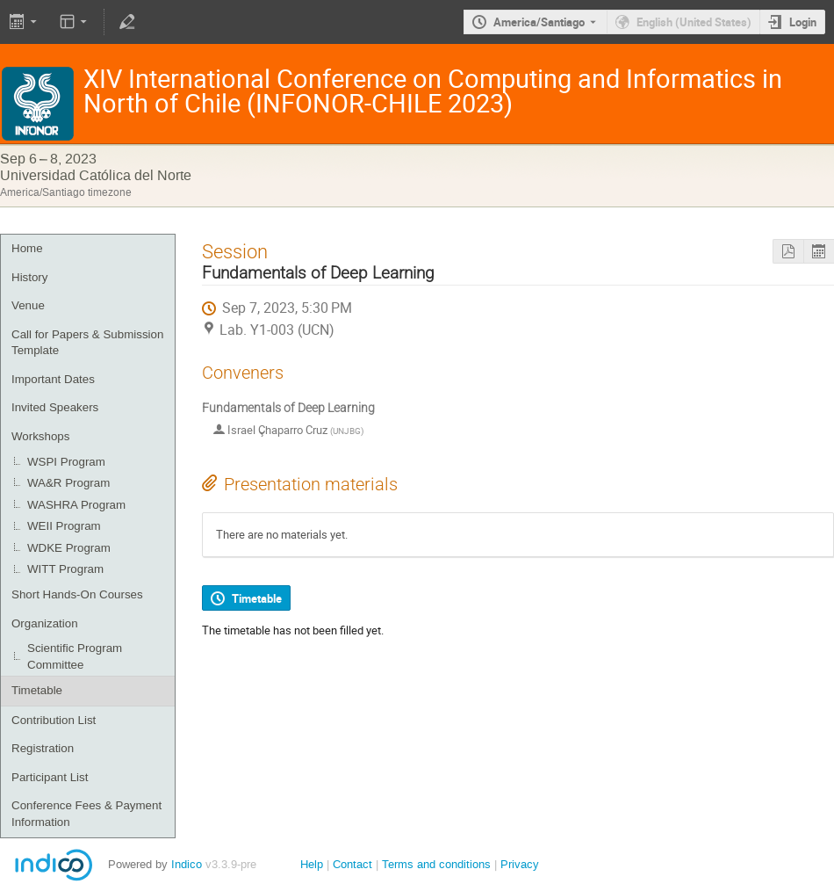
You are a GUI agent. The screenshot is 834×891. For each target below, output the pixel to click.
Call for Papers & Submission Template (87, 343)
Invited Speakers (54, 407)
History (29, 277)
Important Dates (53, 379)
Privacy (519, 864)
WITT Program (65, 569)
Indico (186, 864)
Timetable (36, 690)
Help (311, 864)
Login (802, 22)
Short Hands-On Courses (77, 594)
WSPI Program (66, 461)
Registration (42, 748)
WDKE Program (69, 547)
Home (27, 248)
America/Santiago (539, 22)
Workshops (40, 436)
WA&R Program (68, 482)
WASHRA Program (76, 504)
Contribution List (53, 720)
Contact (352, 864)
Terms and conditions (436, 864)
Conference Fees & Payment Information (86, 814)
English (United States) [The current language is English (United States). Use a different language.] (693, 22)
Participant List (49, 777)
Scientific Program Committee (74, 656)
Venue (28, 305)
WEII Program (64, 525)
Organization (44, 623)
